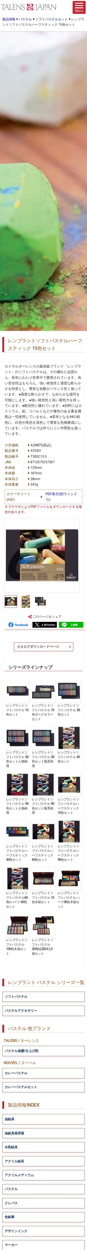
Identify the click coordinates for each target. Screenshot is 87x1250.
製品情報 (8, 19)
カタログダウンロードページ (38, 647)
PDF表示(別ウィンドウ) (61, 497)
